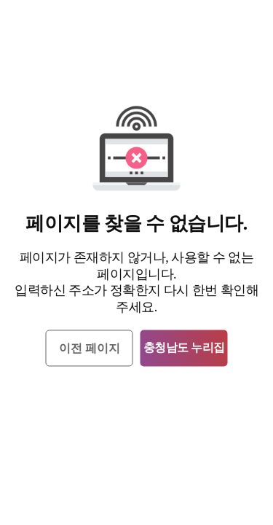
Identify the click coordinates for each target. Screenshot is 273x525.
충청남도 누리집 (184, 348)
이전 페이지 (89, 349)
